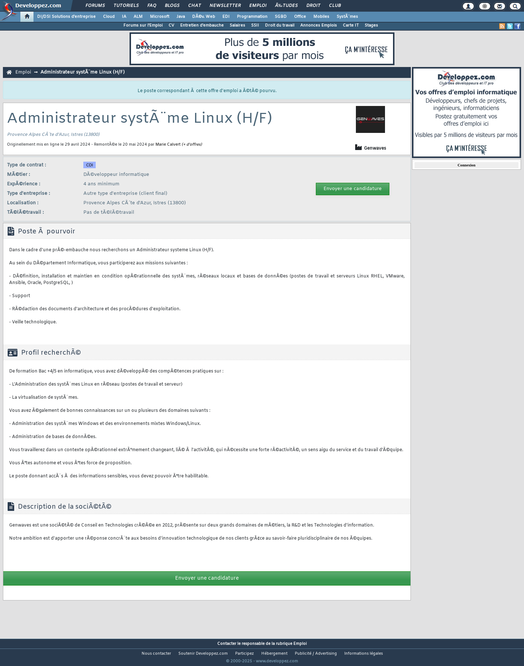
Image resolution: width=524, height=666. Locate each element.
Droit (313, 6)
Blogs (172, 6)
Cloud (109, 16)
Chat (194, 6)
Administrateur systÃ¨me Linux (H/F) (82, 72)
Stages (371, 25)
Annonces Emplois (318, 25)
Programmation (252, 16)
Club (334, 6)
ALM (138, 16)
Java (180, 16)
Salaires (237, 25)
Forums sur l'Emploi (143, 25)
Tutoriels (126, 6)
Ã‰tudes (286, 6)
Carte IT (351, 25)
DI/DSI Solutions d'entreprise (66, 16)
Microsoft (159, 16)
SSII (255, 25)
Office (300, 16)
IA (124, 16)
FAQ (152, 6)
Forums (95, 6)
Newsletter (225, 6)
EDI (226, 16)
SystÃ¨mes (347, 16)
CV (171, 25)
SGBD (281, 16)
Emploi (258, 6)
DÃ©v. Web (203, 16)
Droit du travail (279, 25)
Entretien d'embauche (202, 25)
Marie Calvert (167, 144)
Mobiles (321, 16)
